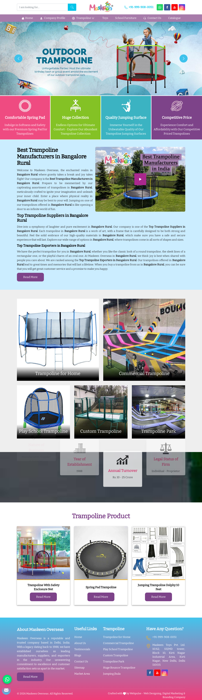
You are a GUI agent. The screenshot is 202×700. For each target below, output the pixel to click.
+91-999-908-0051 (138, 7)
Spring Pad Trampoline (101, 587)
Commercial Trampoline (118, 643)
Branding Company (174, 697)
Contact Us (152, 18)
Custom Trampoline (115, 655)
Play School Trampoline (118, 649)
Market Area (82, 673)
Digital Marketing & (173, 693)
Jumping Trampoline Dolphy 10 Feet (158, 587)
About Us (80, 643)
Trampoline (83, 18)
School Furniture (125, 18)
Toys (105, 18)
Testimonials (82, 649)
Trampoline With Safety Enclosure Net (43, 587)
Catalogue (174, 18)
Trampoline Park (113, 661)
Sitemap (79, 667)
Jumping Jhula (112, 673)
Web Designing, (153, 693)
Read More (30, 277)
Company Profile (52, 18)
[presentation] (18, 59)
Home (27, 18)
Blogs (77, 655)
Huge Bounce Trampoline (119, 667)
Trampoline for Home (116, 637)
